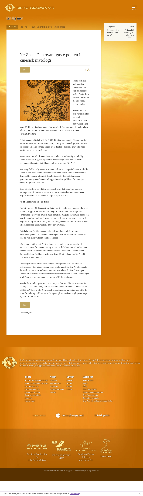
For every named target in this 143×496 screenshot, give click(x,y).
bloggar (69, 402)
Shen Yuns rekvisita (90, 410)
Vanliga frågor (30, 416)
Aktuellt (70, 392)
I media (53, 407)
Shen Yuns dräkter (90, 404)
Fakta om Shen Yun (32, 404)
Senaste (53, 396)
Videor (53, 392)
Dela (24, 69)
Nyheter (70, 396)
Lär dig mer (23, 26)
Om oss (28, 392)
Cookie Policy (74, 493)
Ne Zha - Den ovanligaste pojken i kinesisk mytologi (48, 26)
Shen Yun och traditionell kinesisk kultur (98, 416)
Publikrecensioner (57, 404)
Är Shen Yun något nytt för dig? (36, 396)
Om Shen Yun (55, 399)
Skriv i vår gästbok (102, 430)
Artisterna (28, 413)
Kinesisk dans (88, 396)
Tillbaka (11, 26)
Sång (85, 402)
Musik (85, 399)
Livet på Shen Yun (31, 402)
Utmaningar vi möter (32, 407)
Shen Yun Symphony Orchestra (36, 399)
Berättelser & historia (91, 413)
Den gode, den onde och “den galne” (113, 32)
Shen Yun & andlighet (33, 410)
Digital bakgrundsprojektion (93, 407)
